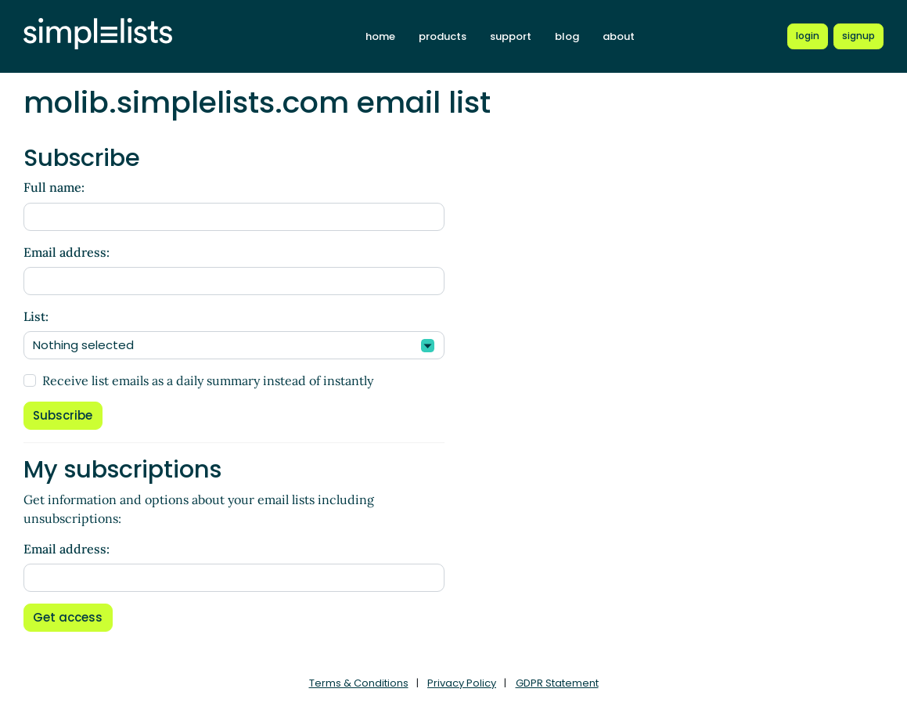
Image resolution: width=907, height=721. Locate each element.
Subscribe (62, 415)
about (619, 36)
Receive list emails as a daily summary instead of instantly (207, 380)
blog (567, 36)
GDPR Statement (557, 683)
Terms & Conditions (359, 683)
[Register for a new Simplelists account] (858, 36)
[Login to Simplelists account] (807, 36)
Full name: (54, 187)
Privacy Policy (461, 683)
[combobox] (234, 345)
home (380, 36)
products (442, 36)
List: (36, 316)
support (510, 36)
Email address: (66, 252)
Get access (68, 617)
